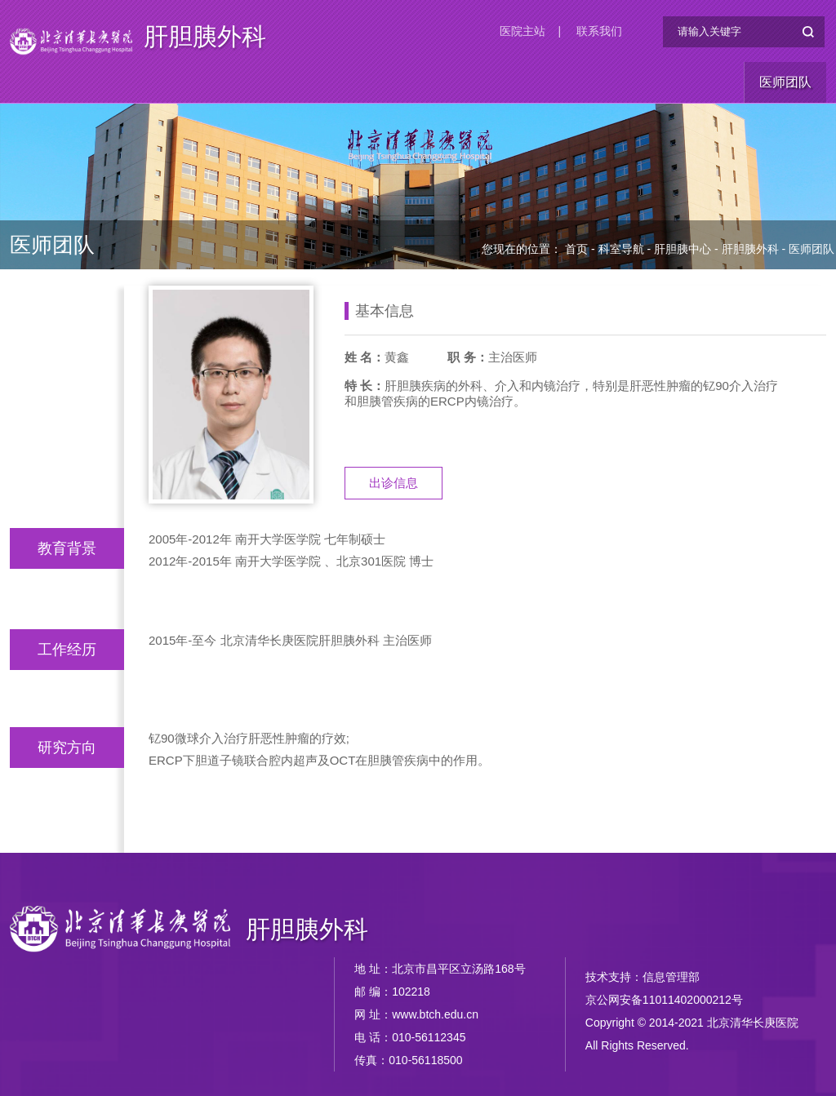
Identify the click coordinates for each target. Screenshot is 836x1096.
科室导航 (621, 248)
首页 (576, 248)
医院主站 (522, 31)
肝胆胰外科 (205, 37)
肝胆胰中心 (682, 248)
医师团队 (785, 82)
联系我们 (599, 31)
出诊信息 (393, 483)
